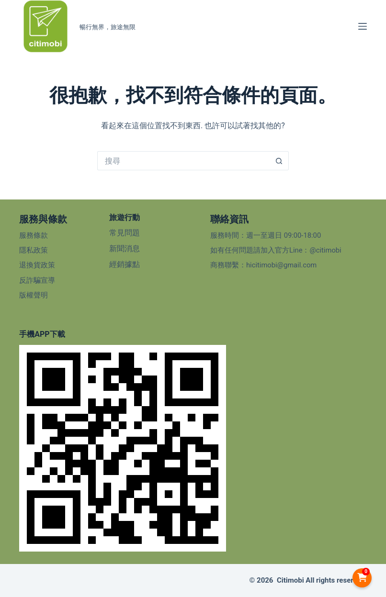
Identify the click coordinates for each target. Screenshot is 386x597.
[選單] (362, 26)
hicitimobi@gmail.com (281, 265)
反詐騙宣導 (37, 280)
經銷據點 (124, 264)
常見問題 (124, 232)
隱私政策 (33, 250)
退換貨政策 (37, 265)
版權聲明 (33, 295)
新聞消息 (124, 248)
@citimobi (325, 250)
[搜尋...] (183, 160)
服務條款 (33, 235)
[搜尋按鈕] (279, 160)
